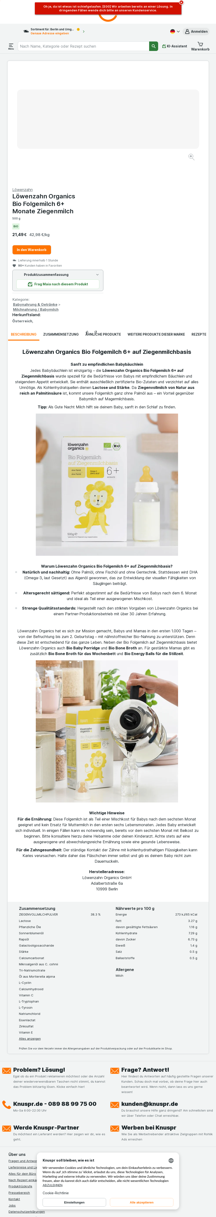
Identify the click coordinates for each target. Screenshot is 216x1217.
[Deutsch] (174, 31)
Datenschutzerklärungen (27, 1097)
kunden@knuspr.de (149, 989)
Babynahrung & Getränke (136, 190)
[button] (196, 31)
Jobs (12, 1091)
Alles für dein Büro (22, 1060)
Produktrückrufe (20, 1072)
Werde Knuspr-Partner (46, 1013)
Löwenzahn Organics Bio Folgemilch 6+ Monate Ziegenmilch (144, 89)
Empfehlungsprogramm (26, 1129)
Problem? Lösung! (39, 955)
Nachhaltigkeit (19, 1123)
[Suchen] (153, 46)
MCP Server (17, 1136)
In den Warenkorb (132, 136)
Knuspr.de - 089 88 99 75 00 (55, 989)
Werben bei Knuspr (148, 1013)
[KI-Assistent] (174, 46)
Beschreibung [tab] (24, 220)
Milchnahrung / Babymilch (136, 195)
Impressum (16, 1110)
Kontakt (14, 1085)
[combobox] (83, 46)
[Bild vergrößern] (91, 143)
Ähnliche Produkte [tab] (103, 220)
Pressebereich (19, 1078)
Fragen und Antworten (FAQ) (30, 1047)
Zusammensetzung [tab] (61, 220)
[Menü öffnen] (11, 46)
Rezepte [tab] (199, 220)
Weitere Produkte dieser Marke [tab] (156, 220)
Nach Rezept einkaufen (26, 1066)
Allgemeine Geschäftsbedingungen (34, 1104)
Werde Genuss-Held (23, 1116)
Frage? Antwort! (145, 955)
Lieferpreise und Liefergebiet (30, 1053)
